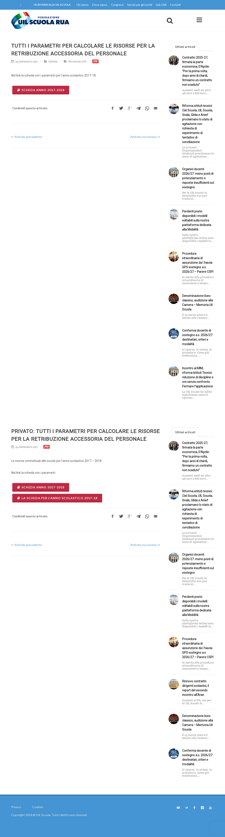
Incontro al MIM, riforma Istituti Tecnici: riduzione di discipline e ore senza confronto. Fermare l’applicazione (197, 377)
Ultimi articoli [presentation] (185, 46)
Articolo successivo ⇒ (145, 137)
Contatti (175, 4)
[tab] (185, 46)
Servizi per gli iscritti (139, 4)
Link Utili (161, 4)
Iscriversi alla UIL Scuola (52, 4)
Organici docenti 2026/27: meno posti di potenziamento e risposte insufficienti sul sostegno (198, 178)
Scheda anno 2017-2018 (40, 90)
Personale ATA (77, 61)
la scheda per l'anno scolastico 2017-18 (57, 498)
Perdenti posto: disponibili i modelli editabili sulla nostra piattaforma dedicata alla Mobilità (196, 220)
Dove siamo (99, 4)
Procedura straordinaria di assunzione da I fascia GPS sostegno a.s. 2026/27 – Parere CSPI (197, 262)
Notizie (53, 61)
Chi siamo (82, 4)
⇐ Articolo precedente (26, 137)
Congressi (117, 4)
